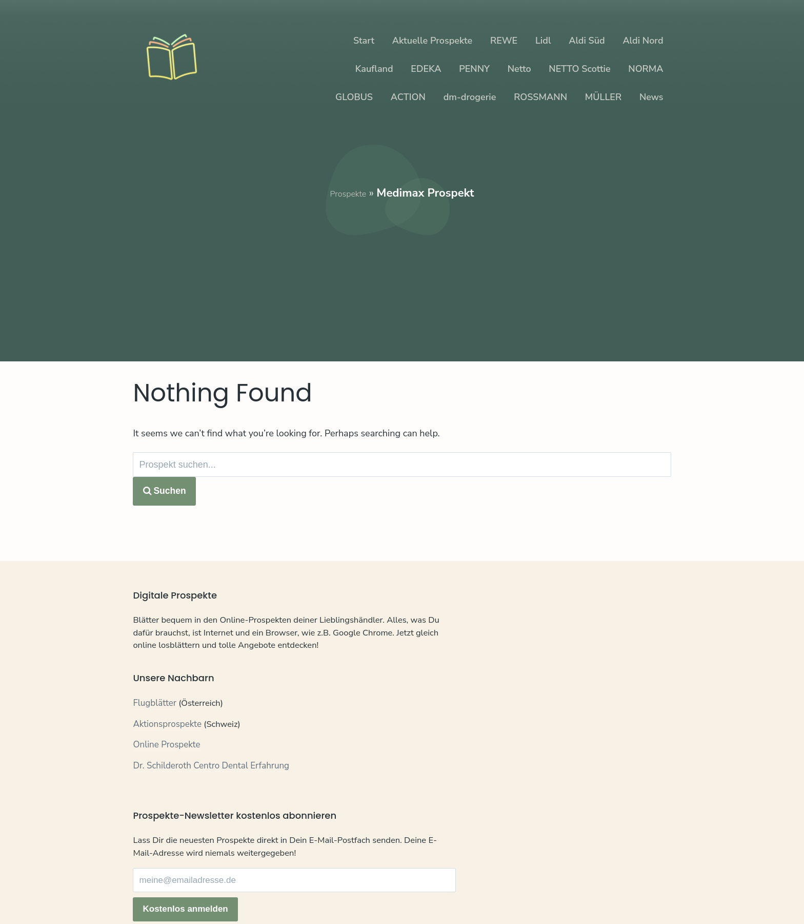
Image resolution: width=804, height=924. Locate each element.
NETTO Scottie (579, 69)
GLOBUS (354, 97)
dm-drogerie (470, 97)
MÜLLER (603, 97)
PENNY (474, 69)
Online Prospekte (166, 771)
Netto (519, 69)
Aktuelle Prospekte (432, 40)
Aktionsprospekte (167, 750)
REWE (503, 40)
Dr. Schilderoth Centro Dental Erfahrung (211, 792)
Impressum (247, 887)
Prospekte (348, 193)
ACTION (408, 97)
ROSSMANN (540, 97)
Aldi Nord (642, 40)
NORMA (645, 69)
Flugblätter (154, 730)
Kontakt (148, 887)
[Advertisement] (402, 273)
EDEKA (426, 69)
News (651, 97)
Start (363, 40)
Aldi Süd (587, 40)
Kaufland (374, 69)
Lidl (543, 40)
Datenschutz (194, 887)
